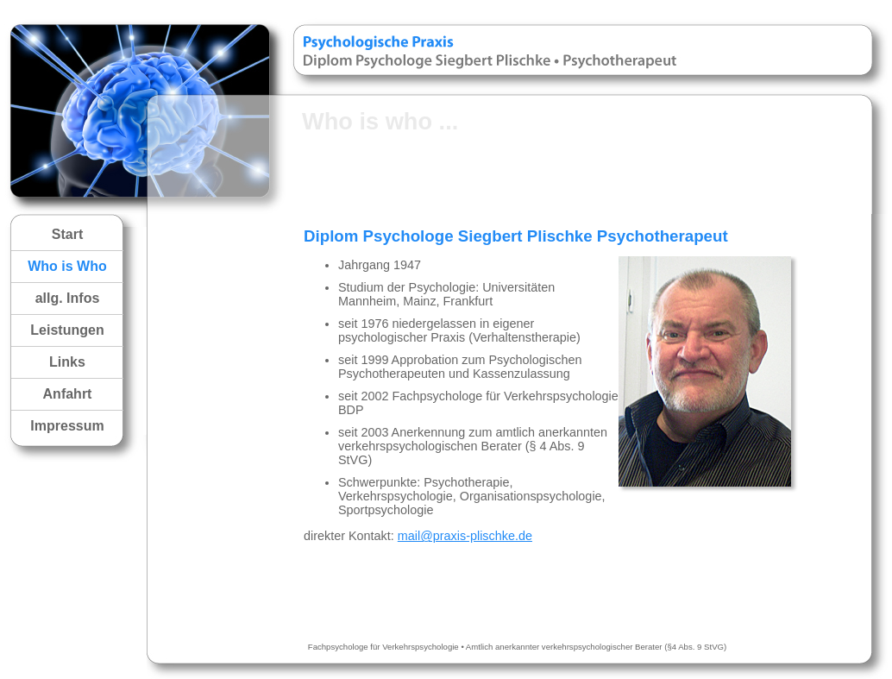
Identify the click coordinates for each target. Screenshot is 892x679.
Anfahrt (67, 394)
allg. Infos (67, 298)
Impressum (67, 425)
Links (67, 362)
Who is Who (67, 266)
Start (67, 234)
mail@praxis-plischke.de (465, 536)
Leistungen (67, 330)
